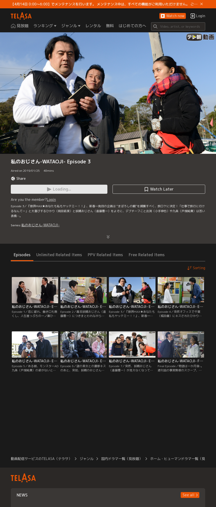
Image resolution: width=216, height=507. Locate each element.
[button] (172, 16)
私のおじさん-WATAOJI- (40, 225)
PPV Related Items (105, 254)
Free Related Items (147, 254)
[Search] (178, 26)
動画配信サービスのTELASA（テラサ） (41, 458)
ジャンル (86, 458)
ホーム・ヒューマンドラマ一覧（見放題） (183, 458)
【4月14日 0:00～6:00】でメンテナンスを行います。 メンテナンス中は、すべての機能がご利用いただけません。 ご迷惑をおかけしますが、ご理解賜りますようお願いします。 (104, 4)
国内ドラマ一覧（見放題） (121, 458)
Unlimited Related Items (59, 254)
